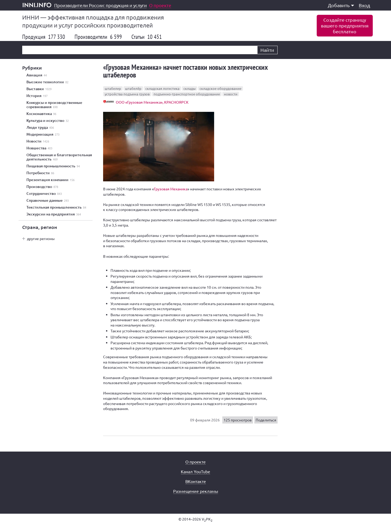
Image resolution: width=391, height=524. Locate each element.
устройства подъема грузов (127, 94)
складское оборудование (220, 88)
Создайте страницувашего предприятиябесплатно (345, 25)
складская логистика (162, 88)
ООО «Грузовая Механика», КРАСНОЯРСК (152, 102)
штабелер (113, 88)
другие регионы (41, 238)
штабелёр (133, 88)
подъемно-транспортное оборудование (187, 94)
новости (230, 94)
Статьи (146, 36)
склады (189, 88)
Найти (267, 50)
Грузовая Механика (170, 188)
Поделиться (266, 419)
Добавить (341, 5)
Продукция (43, 36)
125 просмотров (238, 419)
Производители (98, 36)
